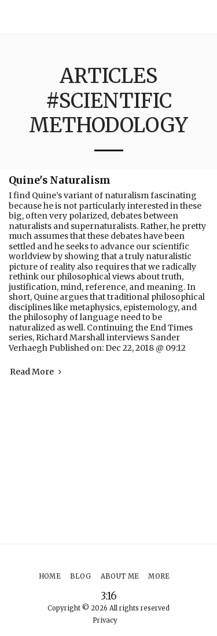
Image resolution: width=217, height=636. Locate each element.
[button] (203, 17)
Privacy (105, 620)
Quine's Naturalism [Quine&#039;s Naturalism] (60, 180)
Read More (37, 372)
